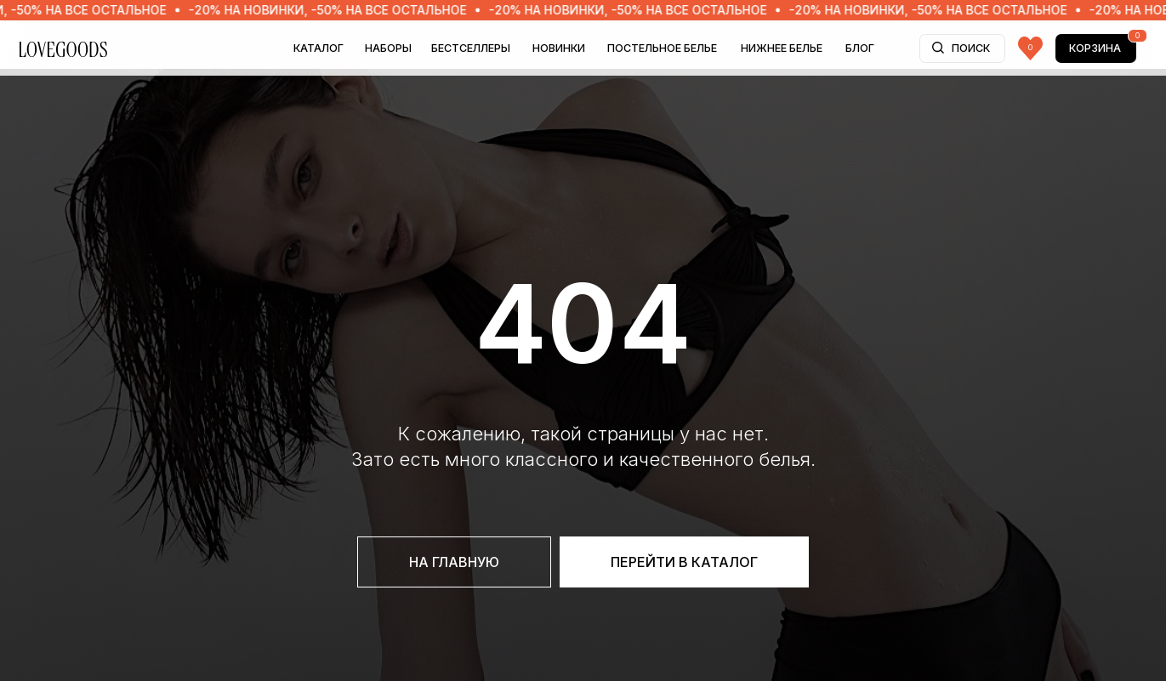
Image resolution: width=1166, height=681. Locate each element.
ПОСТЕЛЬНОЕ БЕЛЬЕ (662, 48)
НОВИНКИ (558, 48)
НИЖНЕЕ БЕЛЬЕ (781, 48)
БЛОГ (859, 48)
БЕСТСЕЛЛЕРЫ (470, 48)
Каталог (318, 48)
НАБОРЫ (388, 48)
